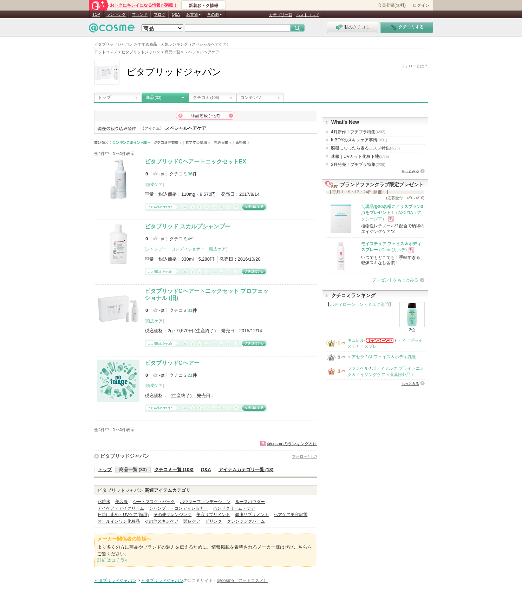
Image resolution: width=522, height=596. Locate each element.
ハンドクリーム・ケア (234, 508)
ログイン (421, 5)
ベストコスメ (307, 15)
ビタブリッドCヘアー (172, 363)
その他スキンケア (161, 521)
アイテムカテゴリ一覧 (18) (246, 469)
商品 (153, 97)
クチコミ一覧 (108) (174, 469)
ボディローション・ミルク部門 (359, 304)
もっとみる (410, 171)
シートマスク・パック (154, 501)
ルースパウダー (250, 501)
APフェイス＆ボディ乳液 (392, 356)
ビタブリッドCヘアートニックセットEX (195, 162)
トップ (104, 97)
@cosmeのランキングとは (292, 443)
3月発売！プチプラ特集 (358, 164)
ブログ (159, 14)
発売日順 (223, 143)
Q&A (176, 14)
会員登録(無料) (392, 5)
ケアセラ (355, 356)
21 (190, 375)
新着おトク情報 (203, 5)
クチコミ (206, 97)
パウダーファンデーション (205, 501)
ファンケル (357, 368)
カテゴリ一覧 (280, 15)
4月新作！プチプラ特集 (358, 131)
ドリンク (213, 521)
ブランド (140, 14)
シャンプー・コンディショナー (175, 249)
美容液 (121, 501)
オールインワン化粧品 (119, 521)
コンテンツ (250, 97)
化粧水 (104, 501)
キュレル (355, 340)
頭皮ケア (154, 184)
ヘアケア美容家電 (290, 514)
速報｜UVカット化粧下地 (360, 156)
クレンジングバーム (246, 521)
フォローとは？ (414, 66)
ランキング (116, 14)
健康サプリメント (252, 514)
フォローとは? (304, 456)
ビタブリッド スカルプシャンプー (187, 226)
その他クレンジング (172, 514)
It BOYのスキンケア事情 (359, 140)
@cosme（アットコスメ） (242, 580)
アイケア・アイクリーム (121, 508)
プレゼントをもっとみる (395, 279)
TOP (96, 14)
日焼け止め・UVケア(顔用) (123, 514)
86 (190, 173)
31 (190, 310)
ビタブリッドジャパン (124, 456)
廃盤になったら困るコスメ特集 (365, 148)
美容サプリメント (213, 514)
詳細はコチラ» (112, 560)
